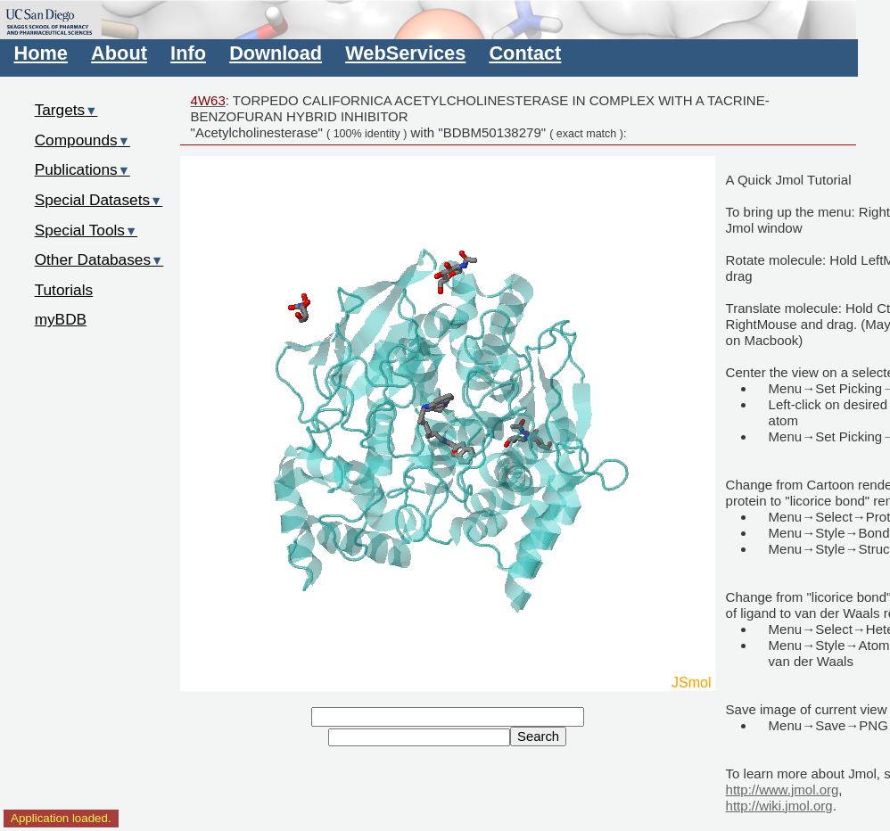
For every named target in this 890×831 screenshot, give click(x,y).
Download (275, 53)
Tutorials (64, 290)
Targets (66, 110)
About (119, 53)
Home (41, 53)
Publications (82, 169)
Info (188, 53)
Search (538, 736)
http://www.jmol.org (782, 789)
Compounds (82, 140)
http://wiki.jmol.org (779, 805)
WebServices (405, 53)
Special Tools (86, 230)
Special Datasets (99, 200)
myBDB (61, 319)
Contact (525, 53)
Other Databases (99, 259)
